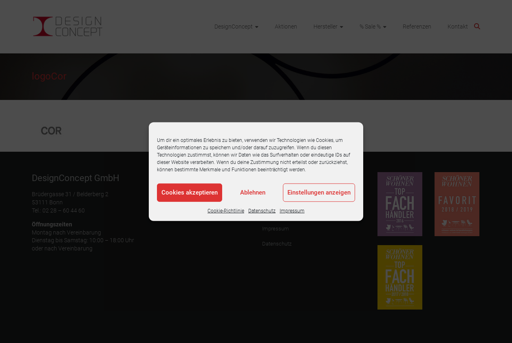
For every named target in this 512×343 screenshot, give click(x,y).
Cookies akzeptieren (189, 192)
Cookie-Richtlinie (225, 210)
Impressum (292, 210)
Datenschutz (262, 210)
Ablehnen (252, 192)
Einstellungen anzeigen (319, 192)
